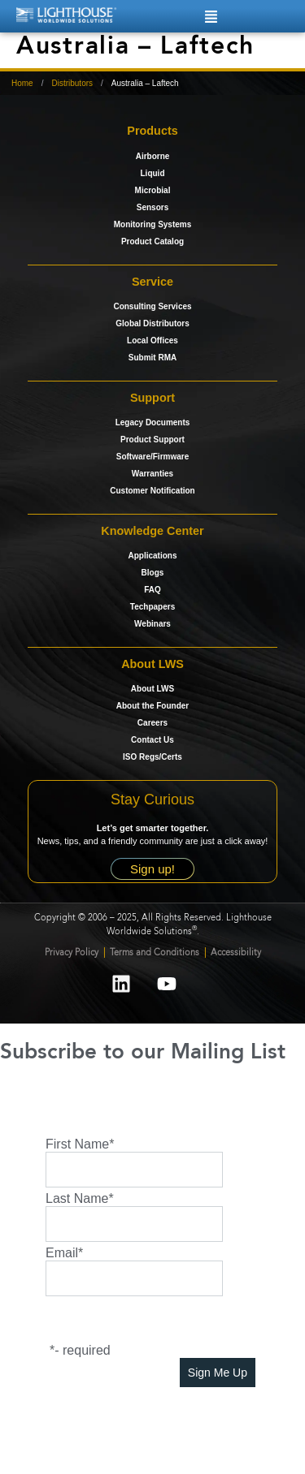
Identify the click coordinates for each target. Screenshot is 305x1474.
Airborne (153, 156)
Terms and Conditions (156, 953)
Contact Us (152, 739)
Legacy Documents (152, 422)
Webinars (152, 623)
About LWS (152, 688)
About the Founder (152, 705)
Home (22, 83)
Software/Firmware (152, 456)
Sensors (152, 207)
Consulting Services (152, 306)
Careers (152, 722)
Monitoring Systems (153, 224)
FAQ (152, 589)
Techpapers (152, 606)
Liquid (153, 173)
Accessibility (236, 953)
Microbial (153, 190)
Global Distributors (152, 323)
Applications (152, 555)
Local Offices (152, 340)
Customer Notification (152, 490)
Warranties (152, 473)
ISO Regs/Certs (152, 756)
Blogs (153, 572)
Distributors (72, 83)
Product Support (152, 439)
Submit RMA (152, 357)
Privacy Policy (71, 953)
